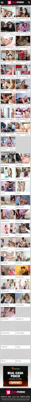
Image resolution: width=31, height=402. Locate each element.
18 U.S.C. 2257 (15, 396)
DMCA (9, 396)
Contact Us (4, 396)
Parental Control (25, 396)
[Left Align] (2, 2)
